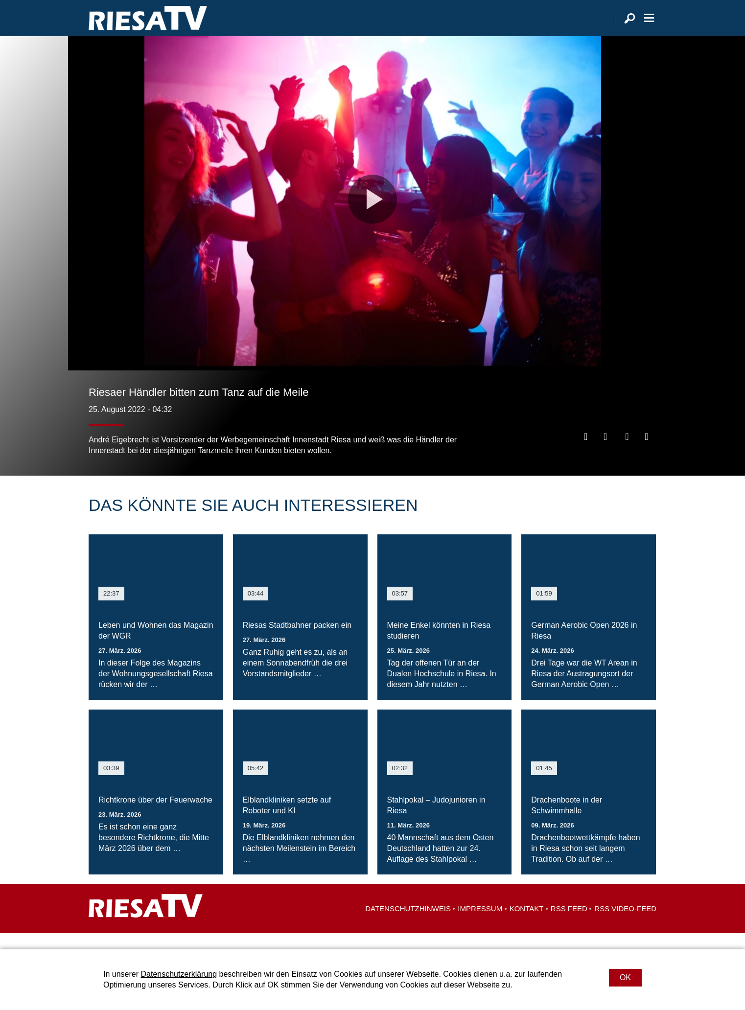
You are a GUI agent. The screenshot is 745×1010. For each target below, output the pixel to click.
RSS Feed (569, 924)
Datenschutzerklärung (178, 974)
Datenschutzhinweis (408, 924)
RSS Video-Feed (625, 924)
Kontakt (527, 924)
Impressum (480, 924)
